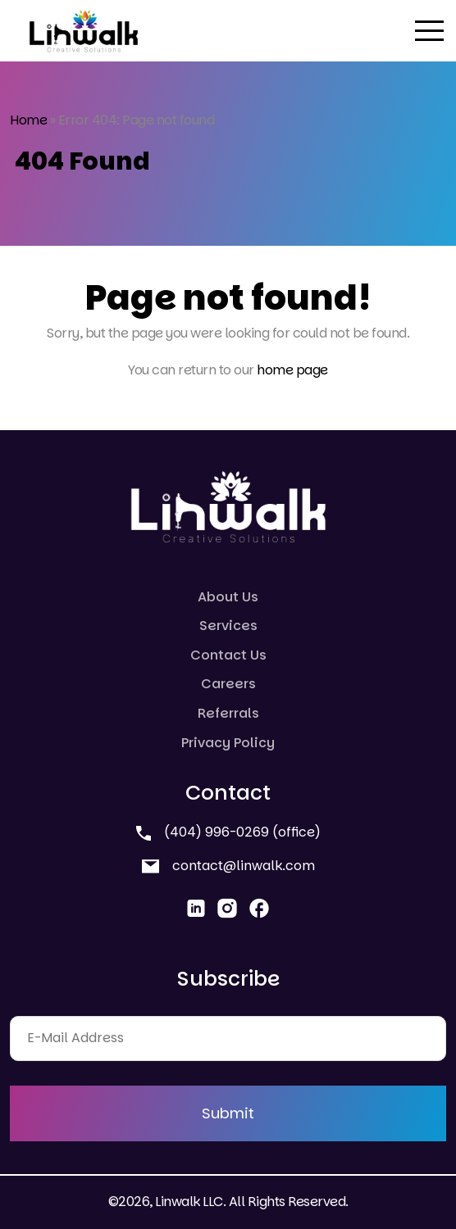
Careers (228, 683)
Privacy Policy (228, 742)
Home (28, 120)
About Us (228, 596)
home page (292, 370)
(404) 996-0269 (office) (228, 832)
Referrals (228, 713)
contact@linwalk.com (228, 865)
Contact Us (228, 655)
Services (228, 625)
